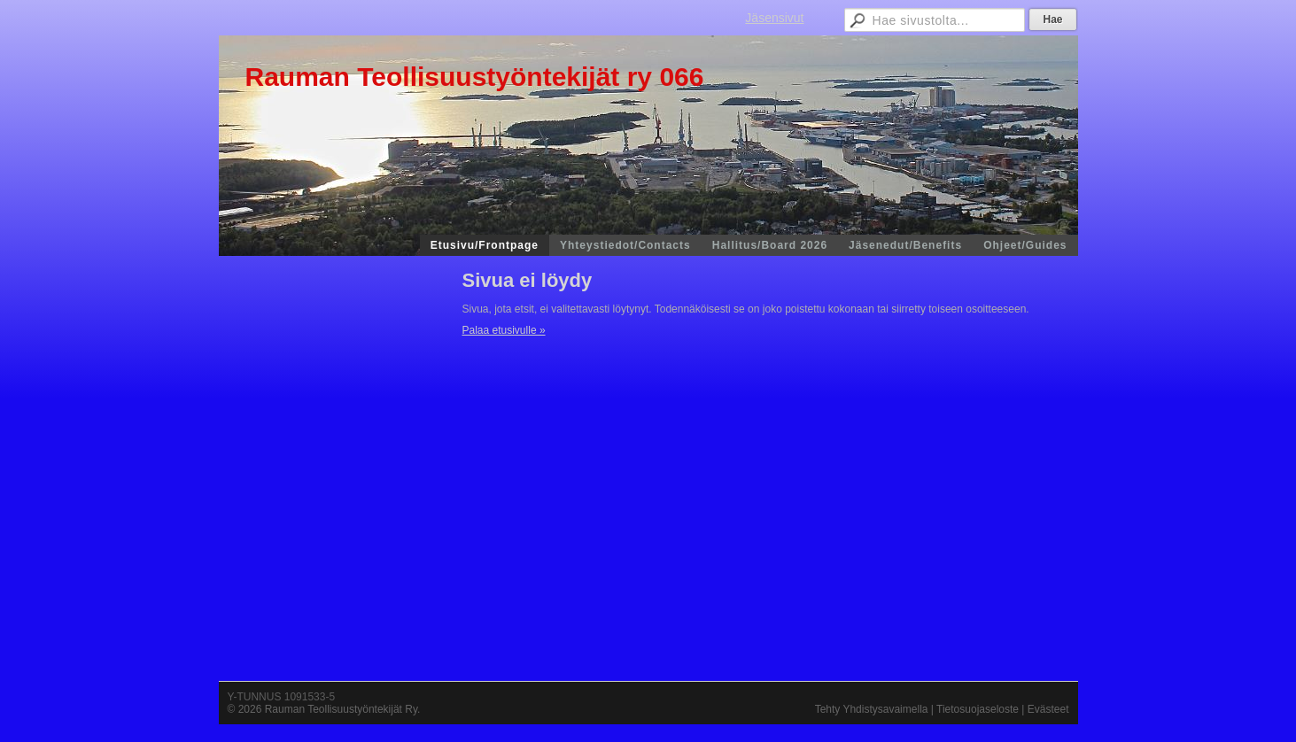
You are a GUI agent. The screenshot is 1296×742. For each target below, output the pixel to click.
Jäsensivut (774, 18)
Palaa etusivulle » (504, 330)
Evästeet (1048, 709)
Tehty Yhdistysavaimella (871, 709)
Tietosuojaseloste (977, 709)
